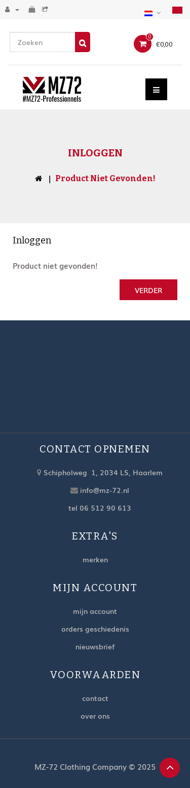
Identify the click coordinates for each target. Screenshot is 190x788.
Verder (148, 290)
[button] (153, 12)
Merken (95, 559)
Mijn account (95, 611)
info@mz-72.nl (104, 490)
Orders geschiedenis (95, 629)
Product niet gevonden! (105, 178)
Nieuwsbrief (95, 646)
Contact (95, 698)
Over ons (95, 716)
